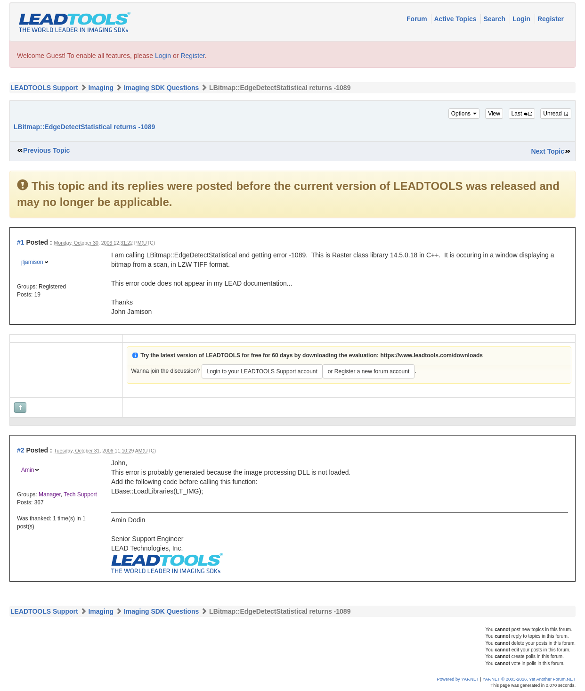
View (494, 113)
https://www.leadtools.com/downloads (431, 355)
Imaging (101, 87)
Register (550, 19)
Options (464, 113)
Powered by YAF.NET (458, 679)
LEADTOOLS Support (44, 87)
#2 (20, 450)
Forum (417, 19)
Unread (556, 113)
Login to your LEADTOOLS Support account (262, 371)
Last (522, 113)
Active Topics (456, 19)
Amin (27, 470)
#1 (20, 242)
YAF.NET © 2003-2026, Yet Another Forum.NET (529, 679)
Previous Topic (46, 150)
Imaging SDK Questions (161, 87)
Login (522, 19)
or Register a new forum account (368, 371)
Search (495, 19)
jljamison (32, 262)
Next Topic (547, 151)
